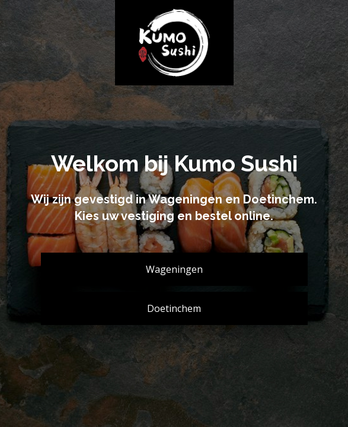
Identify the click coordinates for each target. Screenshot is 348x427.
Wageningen (174, 269)
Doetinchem (174, 308)
